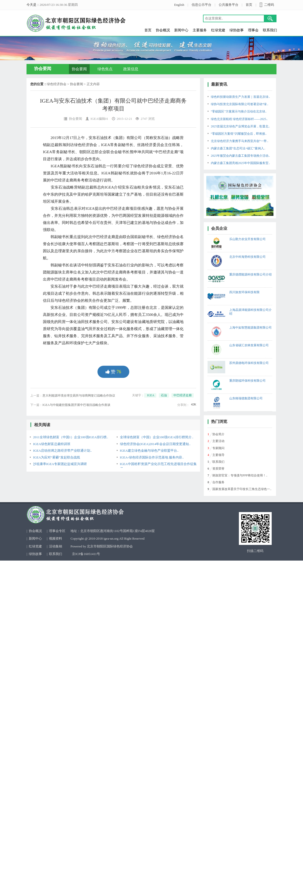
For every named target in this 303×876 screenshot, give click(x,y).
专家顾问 (218, 448)
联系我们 (270, 30)
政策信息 (130, 69)
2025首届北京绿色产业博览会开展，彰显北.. (240, 126)
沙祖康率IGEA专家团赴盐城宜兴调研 (60, 464)
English (179, 5)
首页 (249, 5)
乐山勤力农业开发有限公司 (247, 239)
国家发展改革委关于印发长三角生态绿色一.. (241, 489)
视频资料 (55, 538)
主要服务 (200, 30)
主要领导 (218, 455)
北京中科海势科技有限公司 (247, 257)
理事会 (253, 30)
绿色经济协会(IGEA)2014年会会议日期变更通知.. (155, 444)
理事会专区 (57, 531)
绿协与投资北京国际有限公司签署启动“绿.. (239, 104)
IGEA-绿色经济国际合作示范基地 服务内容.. (152, 457)
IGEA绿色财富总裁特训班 (51, 444)
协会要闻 (79, 69)
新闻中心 (181, 30)
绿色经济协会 (56, 84)
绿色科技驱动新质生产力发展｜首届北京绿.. (240, 97)
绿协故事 (237, 30)
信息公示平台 (201, 5)
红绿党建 (218, 30)
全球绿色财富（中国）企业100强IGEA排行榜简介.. (156, 437)
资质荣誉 (218, 468)
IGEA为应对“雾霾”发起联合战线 (56, 457)
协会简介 (218, 434)
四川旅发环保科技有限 (244, 292)
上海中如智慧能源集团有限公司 (250, 327)
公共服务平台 (228, 5)
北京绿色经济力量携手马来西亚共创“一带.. (239, 141)
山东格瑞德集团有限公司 (246, 398)
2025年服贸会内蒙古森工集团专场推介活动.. (240, 155)
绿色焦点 (105, 69)
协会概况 (163, 30)
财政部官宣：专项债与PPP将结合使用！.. (239, 475)
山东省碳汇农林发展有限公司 (249, 345)
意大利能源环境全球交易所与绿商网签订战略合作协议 (78, 395)
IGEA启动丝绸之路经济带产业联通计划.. (62, 450)
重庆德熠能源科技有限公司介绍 (250, 274)
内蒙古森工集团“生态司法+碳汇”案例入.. (238, 148)
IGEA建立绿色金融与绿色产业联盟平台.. (149, 450)
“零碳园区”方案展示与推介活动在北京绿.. (239, 111)
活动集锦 (55, 546)
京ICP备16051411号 (86, 554)
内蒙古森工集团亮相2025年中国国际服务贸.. (240, 163)
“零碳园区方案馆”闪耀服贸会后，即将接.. (239, 133)
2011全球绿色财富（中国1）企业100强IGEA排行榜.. (70, 437)
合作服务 (218, 482)
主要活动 (218, 441)
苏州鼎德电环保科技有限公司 (249, 363)
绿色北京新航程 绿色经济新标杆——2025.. (239, 119)
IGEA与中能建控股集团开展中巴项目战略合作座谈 (76, 405)
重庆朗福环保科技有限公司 (247, 380)
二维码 (269, 5)
